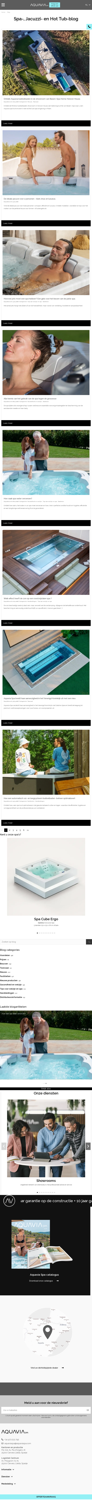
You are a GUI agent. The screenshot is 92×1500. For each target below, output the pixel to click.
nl (88, 5)
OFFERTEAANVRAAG (46, 1497)
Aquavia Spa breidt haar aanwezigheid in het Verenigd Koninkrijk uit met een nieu (40, 698)
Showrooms (46, 1181)
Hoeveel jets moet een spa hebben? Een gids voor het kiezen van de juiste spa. (39, 299)
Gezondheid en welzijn (35, 401)
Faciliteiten (31, 801)
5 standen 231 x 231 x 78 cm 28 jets (46, 925)
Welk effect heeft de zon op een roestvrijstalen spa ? (28, 598)
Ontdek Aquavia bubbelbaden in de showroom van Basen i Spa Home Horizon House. (42, 99)
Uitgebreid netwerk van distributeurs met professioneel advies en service (46, 1185)
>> (28, 830)
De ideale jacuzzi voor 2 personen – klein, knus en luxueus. (30, 199)
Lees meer (7, 123)
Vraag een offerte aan (54, 5)
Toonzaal (35, 101)
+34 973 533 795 (11, 1439)
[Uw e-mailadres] (43, 1410)
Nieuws (30, 101)
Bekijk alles (46, 1089)
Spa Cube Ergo (46, 919)
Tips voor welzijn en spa (35, 301)
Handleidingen (32, 601)
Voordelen (46, 301)
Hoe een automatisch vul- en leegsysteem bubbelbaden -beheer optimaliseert (39, 798)
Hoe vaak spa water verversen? (18, 498)
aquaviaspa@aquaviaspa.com (17, 1443)
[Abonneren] (88, 1410)
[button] (37, 933)
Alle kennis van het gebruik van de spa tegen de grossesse (30, 399)
